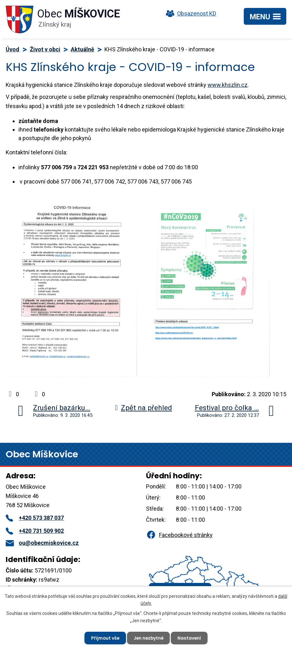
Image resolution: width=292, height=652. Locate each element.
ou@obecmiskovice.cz (42, 542)
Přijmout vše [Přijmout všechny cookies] (104, 638)
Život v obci (45, 49)
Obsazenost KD (189, 13)
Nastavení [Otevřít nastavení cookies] (190, 638)
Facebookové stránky (179, 535)
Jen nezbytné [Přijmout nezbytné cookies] (148, 638)
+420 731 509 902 (35, 530)
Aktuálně (82, 49)
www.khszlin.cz (228, 84)
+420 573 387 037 (35, 517)
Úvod (12, 49)
